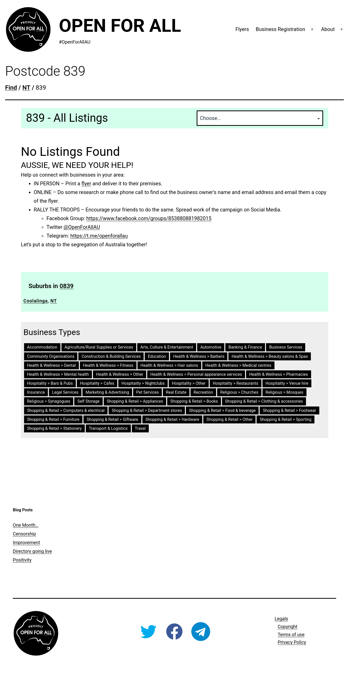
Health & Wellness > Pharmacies (278, 374)
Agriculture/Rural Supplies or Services (99, 347)
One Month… (25, 525)
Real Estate (176, 392)
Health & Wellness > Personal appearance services (196, 374)
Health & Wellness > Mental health (58, 374)
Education (157, 356)
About (328, 29)
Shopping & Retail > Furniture (53, 419)
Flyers (242, 29)
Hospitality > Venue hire (287, 383)
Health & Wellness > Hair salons (169, 365)
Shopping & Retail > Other (229, 419)
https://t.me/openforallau (99, 236)
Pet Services (147, 392)
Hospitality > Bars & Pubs (50, 383)
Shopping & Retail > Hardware (172, 419)
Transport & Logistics (108, 428)
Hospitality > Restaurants (235, 383)
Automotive (210, 347)
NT (53, 300)
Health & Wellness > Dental (51, 365)
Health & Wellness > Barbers (198, 356)
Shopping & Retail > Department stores (147, 410)
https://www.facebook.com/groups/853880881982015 (148, 218)
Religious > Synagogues (48, 401)
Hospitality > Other (188, 383)
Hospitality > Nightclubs (143, 383)
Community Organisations (51, 356)
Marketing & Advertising (107, 392)
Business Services (285, 347)
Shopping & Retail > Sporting (285, 419)
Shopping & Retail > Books (194, 401)
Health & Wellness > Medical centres (238, 365)
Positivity (22, 560)
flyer (86, 183)
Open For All (120, 25)
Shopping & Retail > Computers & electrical (66, 410)
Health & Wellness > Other (119, 374)
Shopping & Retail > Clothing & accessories (264, 401)
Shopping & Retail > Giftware (112, 419)
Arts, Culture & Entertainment (166, 347)
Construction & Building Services (111, 356)
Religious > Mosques (284, 392)
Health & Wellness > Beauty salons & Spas (269, 356)
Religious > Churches (239, 392)
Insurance (36, 392)
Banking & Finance (245, 347)
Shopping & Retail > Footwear (289, 410)
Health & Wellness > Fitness (108, 365)
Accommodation (42, 347)
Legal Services (65, 392)
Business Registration (280, 29)
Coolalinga (36, 300)
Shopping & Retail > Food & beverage (222, 410)
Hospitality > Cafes (97, 383)
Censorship (24, 533)
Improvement (26, 542)
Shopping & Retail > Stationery (54, 428)
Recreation (203, 392)
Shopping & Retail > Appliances (135, 401)
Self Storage (88, 401)
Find (11, 87)
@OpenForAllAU (82, 227)
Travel (140, 428)
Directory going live (32, 551)
